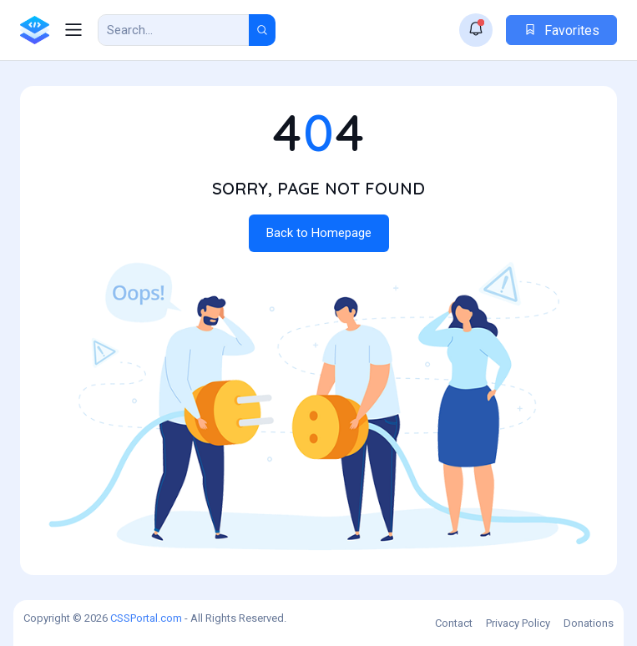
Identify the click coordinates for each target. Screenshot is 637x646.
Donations (589, 623)
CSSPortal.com (146, 618)
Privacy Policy (518, 623)
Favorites (561, 30)
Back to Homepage (319, 232)
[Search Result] (174, 30)
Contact (454, 623)
